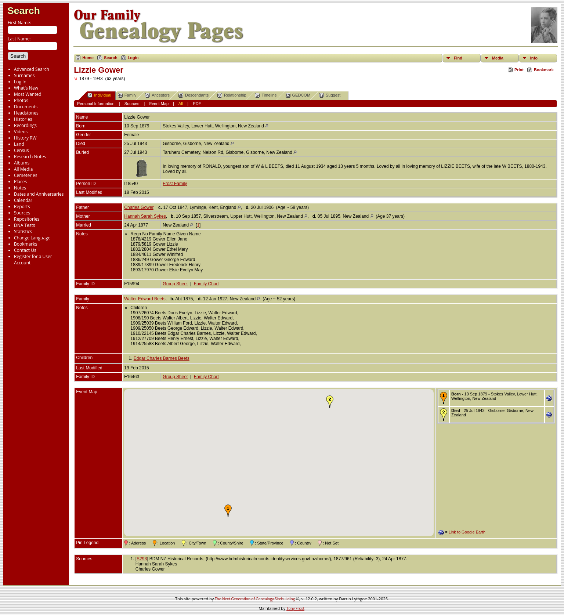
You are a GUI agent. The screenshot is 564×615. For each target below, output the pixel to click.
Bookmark (544, 70)
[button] (228, 510)
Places (20, 181)
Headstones (26, 113)
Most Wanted (27, 94)
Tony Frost (295, 608)
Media (497, 58)
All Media (23, 169)
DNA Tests (24, 225)
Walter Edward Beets (144, 298)
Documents (25, 107)
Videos (21, 132)
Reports (22, 206)
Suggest (329, 95)
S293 (142, 558)
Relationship (231, 95)
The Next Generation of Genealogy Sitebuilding (255, 598)
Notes (20, 188)
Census (21, 150)
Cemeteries (25, 175)
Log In (20, 82)
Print (519, 70)
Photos (21, 100)
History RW (25, 138)
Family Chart (206, 283)
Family (127, 95)
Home (88, 57)
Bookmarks (25, 244)
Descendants (193, 95)
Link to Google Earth (467, 532)
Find (458, 58)
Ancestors (157, 95)
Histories (23, 119)
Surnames (24, 75)
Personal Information (96, 103)
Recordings (25, 125)
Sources (22, 213)
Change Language (32, 238)
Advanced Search (31, 69)
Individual (99, 95)
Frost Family (175, 183)
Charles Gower (138, 207)
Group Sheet (175, 283)
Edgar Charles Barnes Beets (161, 358)
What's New (26, 88)
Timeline (265, 95)
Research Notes (30, 156)
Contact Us (25, 250)
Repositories (26, 219)
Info (534, 58)
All (180, 103)
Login (133, 57)
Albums (21, 163)
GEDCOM (298, 95)
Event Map (159, 103)
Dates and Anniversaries (39, 194)
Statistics (23, 231)
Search (23, 10)
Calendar (23, 200)
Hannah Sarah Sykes (145, 216)
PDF (197, 103)
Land (19, 144)
